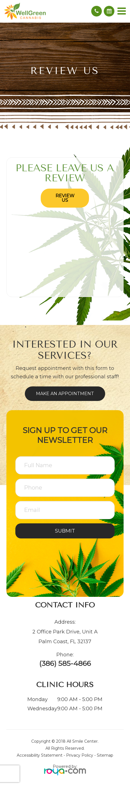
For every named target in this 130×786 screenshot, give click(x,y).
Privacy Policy (79, 755)
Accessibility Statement (39, 755)
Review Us (65, 198)
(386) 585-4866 (65, 663)
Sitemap (105, 755)
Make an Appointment (65, 393)
